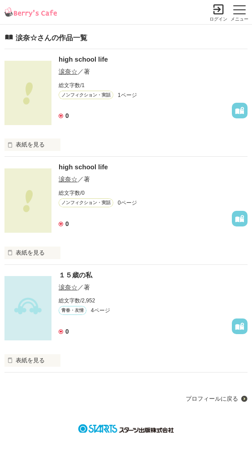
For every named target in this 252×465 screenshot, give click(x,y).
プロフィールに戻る (212, 398)
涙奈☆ (68, 71)
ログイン (218, 19)
